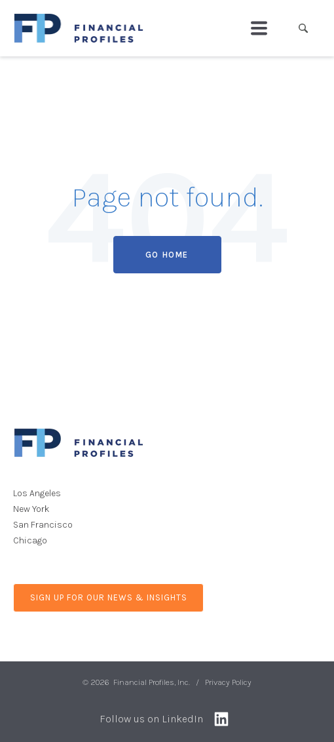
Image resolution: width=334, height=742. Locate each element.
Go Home (166, 255)
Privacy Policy (228, 682)
